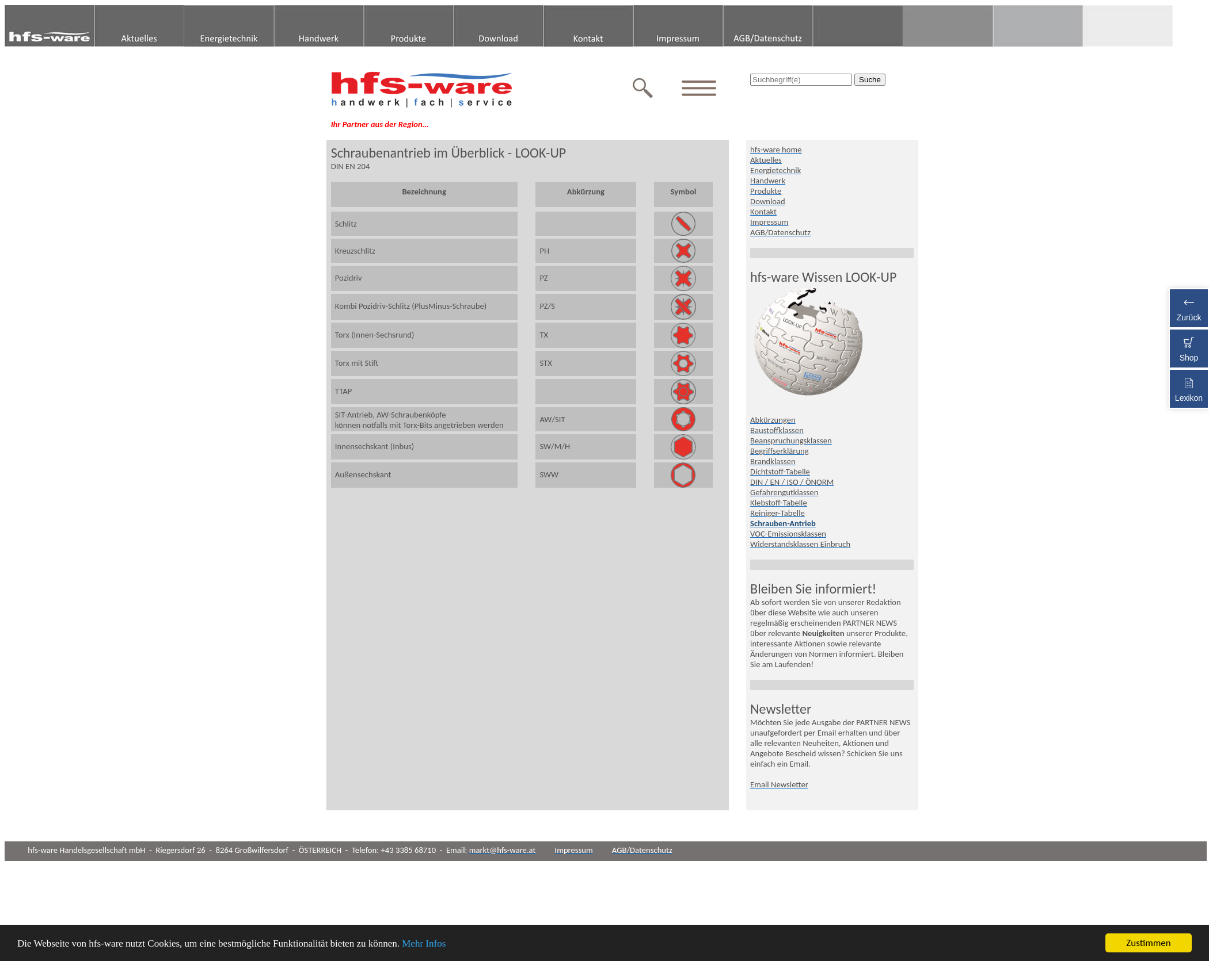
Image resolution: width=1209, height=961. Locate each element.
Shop (1189, 347)
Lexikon (1189, 387)
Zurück (1189, 307)
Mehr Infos (424, 944)
